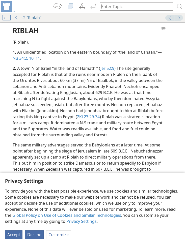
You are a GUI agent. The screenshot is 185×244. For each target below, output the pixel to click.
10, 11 (34, 58)
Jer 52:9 (107, 68)
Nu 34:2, (20, 58)
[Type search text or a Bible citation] (134, 6)
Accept (13, 234)
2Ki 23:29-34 (88, 116)
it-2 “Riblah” (27, 17)
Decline (34, 234)
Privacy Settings (81, 221)
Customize (58, 234)
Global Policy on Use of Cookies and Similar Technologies (66, 215)
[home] (7, 6)
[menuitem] (7, 6)
